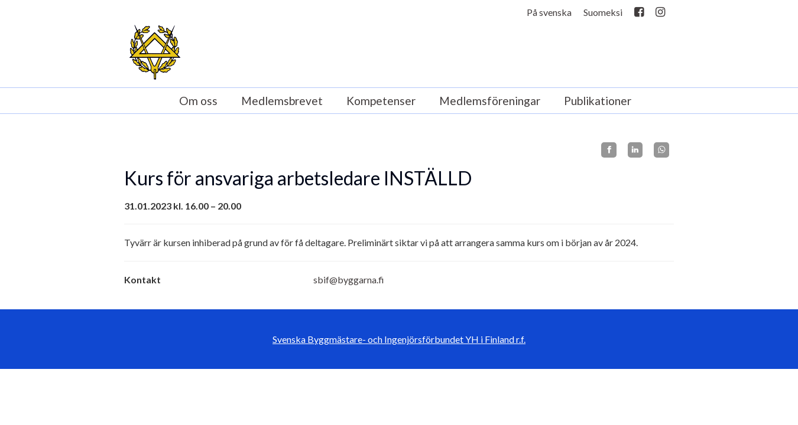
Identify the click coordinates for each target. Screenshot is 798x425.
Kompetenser (381, 100)
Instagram (660, 14)
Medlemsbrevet (282, 100)
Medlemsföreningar (489, 100)
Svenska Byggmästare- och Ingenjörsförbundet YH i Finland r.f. (399, 339)
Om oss (198, 100)
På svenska (549, 12)
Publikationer (597, 100)
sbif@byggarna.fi (348, 279)
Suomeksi (602, 12)
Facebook (639, 14)
